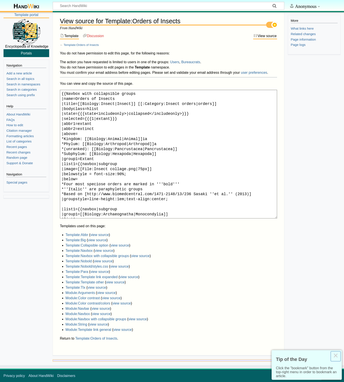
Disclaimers (66, 376)
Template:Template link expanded (92, 277)
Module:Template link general (88, 330)
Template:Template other (85, 282)
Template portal (26, 15)
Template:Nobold (79, 261)
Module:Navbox (78, 314)
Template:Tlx (76, 287)
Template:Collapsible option (87, 245)
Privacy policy (14, 376)
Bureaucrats (190, 62)
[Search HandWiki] (168, 5)
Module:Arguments (80, 293)
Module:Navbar (78, 308)
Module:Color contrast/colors (88, 303)
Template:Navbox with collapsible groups (97, 256)
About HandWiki (41, 376)
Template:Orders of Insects (81, 45)
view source (99, 235)
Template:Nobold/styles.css (87, 266)
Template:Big (76, 240)
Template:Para (77, 272)
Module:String (76, 324)
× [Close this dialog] (335, 356)
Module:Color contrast (83, 298)
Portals (26, 53)
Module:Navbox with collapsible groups (96, 319)
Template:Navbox (79, 250)
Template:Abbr (77, 235)
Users (174, 62)
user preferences (254, 72)
